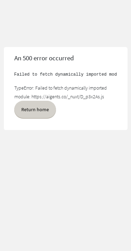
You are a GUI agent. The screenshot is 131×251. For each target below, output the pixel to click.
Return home (35, 109)
